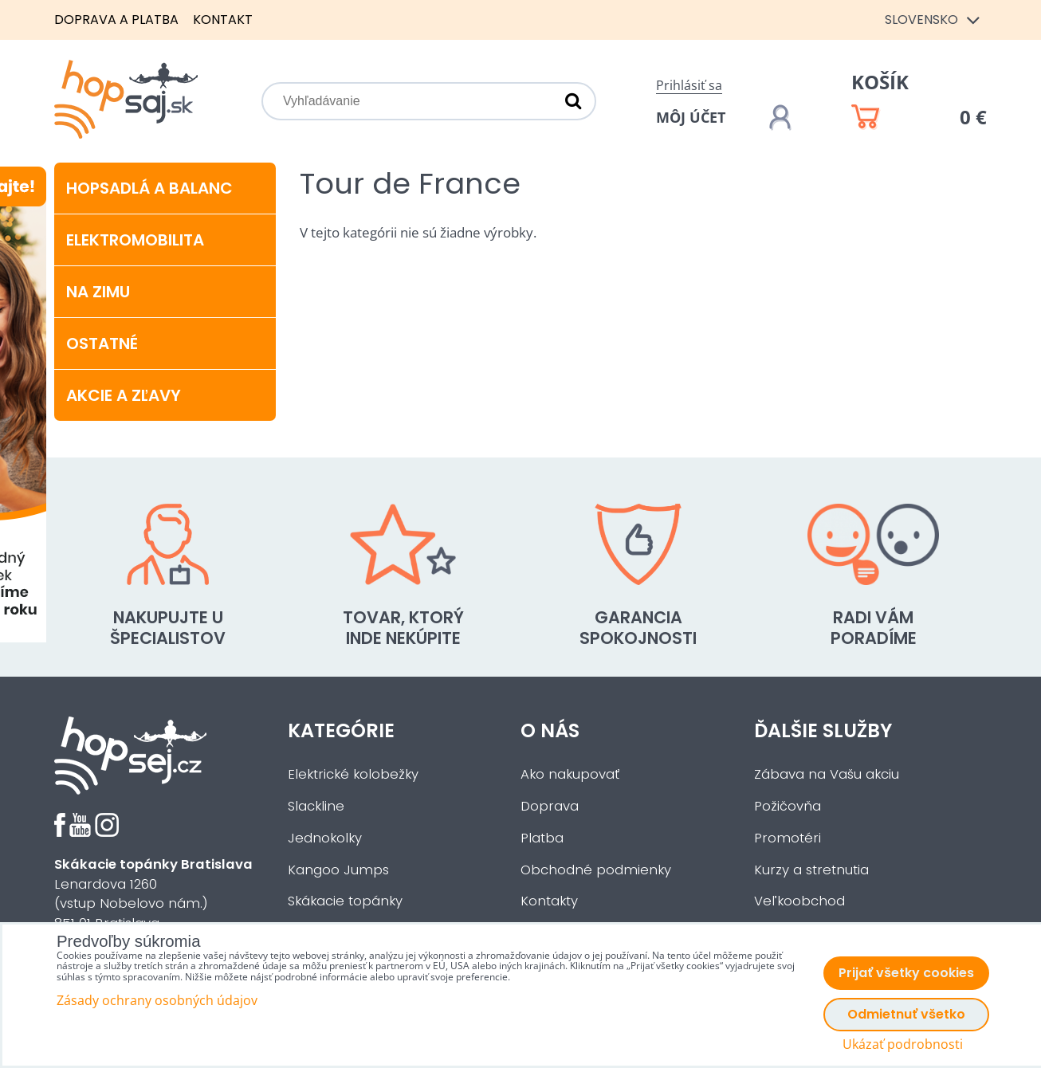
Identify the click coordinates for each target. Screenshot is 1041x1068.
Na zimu (98, 292)
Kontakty (549, 901)
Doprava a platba (116, 19)
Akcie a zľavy (123, 395)
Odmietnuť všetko (906, 1014)
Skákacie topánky (345, 901)
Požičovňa (787, 806)
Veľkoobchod (799, 901)
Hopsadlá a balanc (149, 188)
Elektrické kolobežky (353, 774)
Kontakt (223, 19)
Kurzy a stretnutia (811, 870)
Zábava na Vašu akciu (826, 774)
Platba (542, 838)
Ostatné (102, 343)
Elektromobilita (135, 240)
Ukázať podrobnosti (903, 1044)
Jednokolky (325, 838)
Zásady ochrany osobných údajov (157, 1000)
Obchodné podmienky (595, 870)
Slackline (316, 806)
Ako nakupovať (569, 774)
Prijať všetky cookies (906, 973)
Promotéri (787, 838)
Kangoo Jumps (338, 870)
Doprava (549, 806)
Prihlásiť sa (689, 85)
